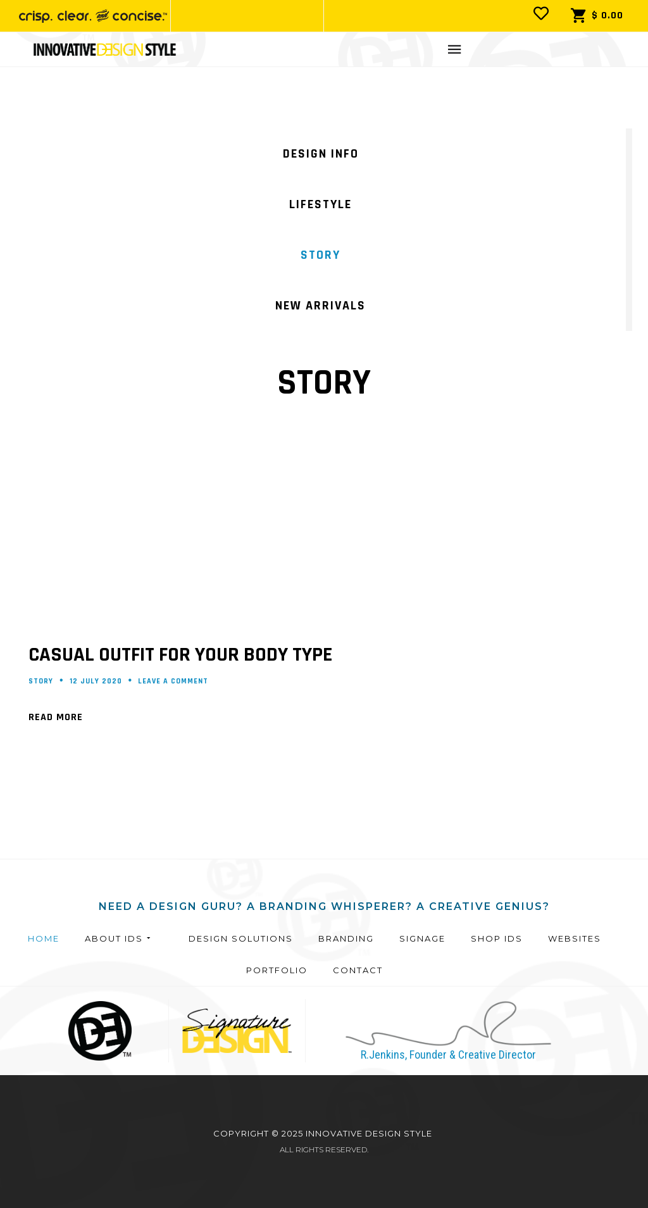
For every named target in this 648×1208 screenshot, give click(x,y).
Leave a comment (173, 681)
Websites (574, 938)
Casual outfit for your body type (180, 655)
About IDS (119, 938)
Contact (358, 970)
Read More (55, 717)
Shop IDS (497, 938)
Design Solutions (241, 938)
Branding (346, 938)
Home (43, 938)
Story (40, 681)
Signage (422, 938)
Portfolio (277, 970)
